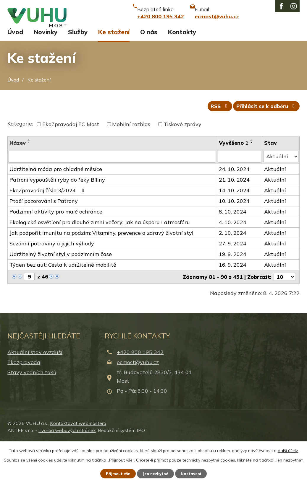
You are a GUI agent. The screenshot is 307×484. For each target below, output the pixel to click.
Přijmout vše (114, 473)
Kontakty (182, 70)
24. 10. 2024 (234, 209)
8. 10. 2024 (233, 252)
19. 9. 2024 (233, 294)
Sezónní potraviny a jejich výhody (51, 284)
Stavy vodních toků (31, 413)
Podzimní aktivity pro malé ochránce (55, 252)
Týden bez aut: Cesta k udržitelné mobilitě (62, 305)
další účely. (288, 449)
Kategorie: (20, 164)
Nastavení (195, 473)
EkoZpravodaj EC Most (70, 165)
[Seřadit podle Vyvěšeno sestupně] (252, 183)
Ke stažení (114, 70)
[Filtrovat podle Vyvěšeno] (239, 197)
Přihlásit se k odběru (265, 147)
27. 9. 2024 (233, 284)
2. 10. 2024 (233, 273)
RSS (214, 147)
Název (17, 183)
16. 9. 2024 (233, 305)
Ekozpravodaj (24, 403)
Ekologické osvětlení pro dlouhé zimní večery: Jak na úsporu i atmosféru (99, 262)
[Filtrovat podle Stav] (281, 197)
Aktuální (275, 209)
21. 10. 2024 (234, 220)
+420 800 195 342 (140, 392)
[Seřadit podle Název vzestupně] (29, 181)
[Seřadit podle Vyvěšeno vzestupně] (252, 181)
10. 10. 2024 (234, 241)
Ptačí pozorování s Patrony (43, 241)
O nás (148, 70)
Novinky (45, 70)
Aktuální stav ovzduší (34, 392)
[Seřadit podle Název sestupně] (29, 183)
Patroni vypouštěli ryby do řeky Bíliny (57, 220)
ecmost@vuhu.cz (138, 403)
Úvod (15, 70)
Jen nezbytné (156, 473)
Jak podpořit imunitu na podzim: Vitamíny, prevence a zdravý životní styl (101, 273)
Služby (78, 70)
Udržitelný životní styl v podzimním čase (60, 294)
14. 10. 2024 (234, 230)
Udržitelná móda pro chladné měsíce (55, 209)
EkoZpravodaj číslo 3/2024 (48, 230)
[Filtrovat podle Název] (112, 197)
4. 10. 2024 (233, 262)
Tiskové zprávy (182, 165)
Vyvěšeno (234, 183)
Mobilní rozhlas (131, 165)
